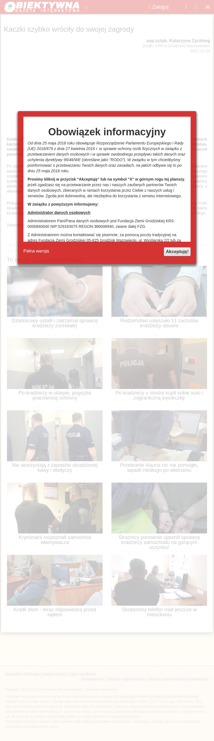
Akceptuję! (177, 251)
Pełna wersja (36, 251)
